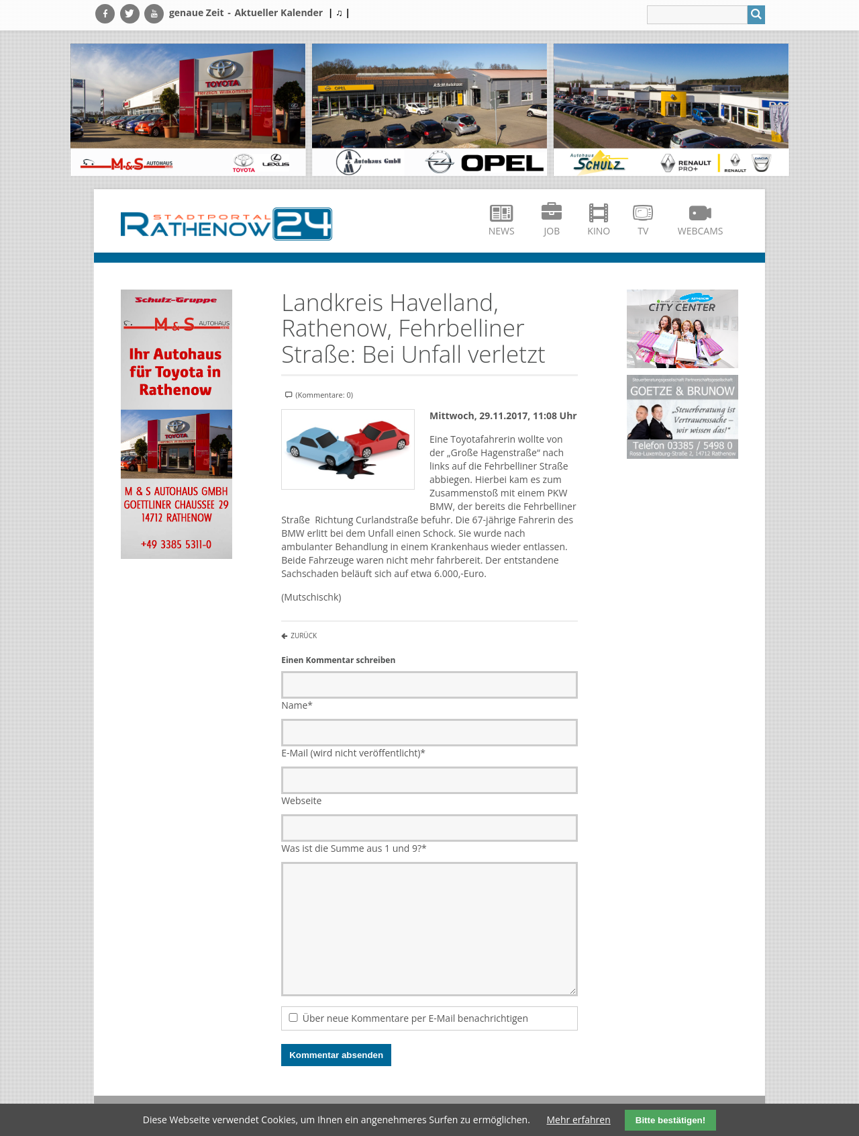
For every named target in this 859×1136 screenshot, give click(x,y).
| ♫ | (339, 12)
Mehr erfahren (579, 1119)
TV (643, 230)
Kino (598, 230)
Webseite (301, 800)
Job (552, 230)
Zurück (304, 635)
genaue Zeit (196, 12)
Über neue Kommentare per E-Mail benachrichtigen (415, 1018)
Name (297, 705)
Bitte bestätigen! (670, 1120)
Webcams (700, 230)
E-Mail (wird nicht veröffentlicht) (353, 752)
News (502, 230)
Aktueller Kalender (278, 12)
